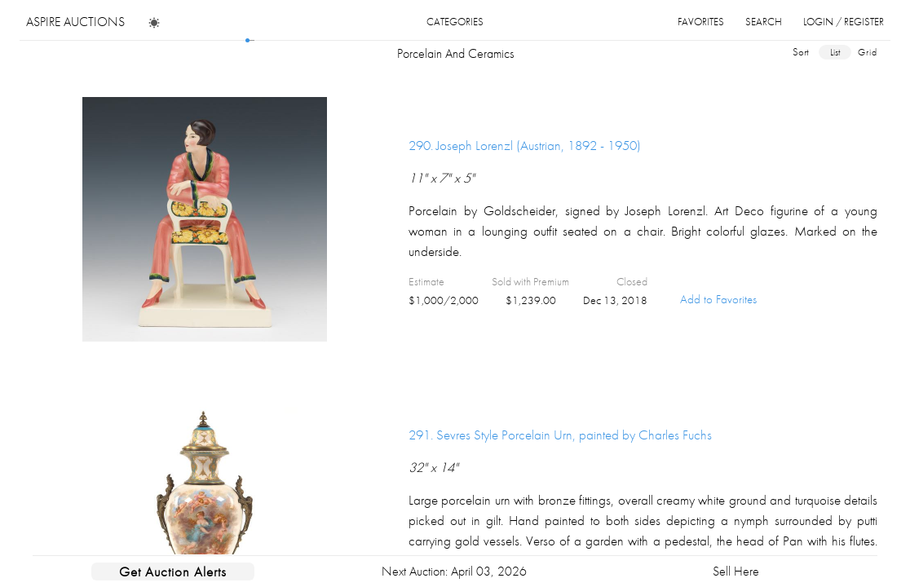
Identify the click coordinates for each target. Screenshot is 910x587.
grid (867, 52)
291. (560, 435)
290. (525, 145)
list (835, 52)
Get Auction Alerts (173, 571)
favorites (701, 22)
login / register (843, 22)
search (763, 22)
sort (801, 52)
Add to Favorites (718, 299)
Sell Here (736, 571)
